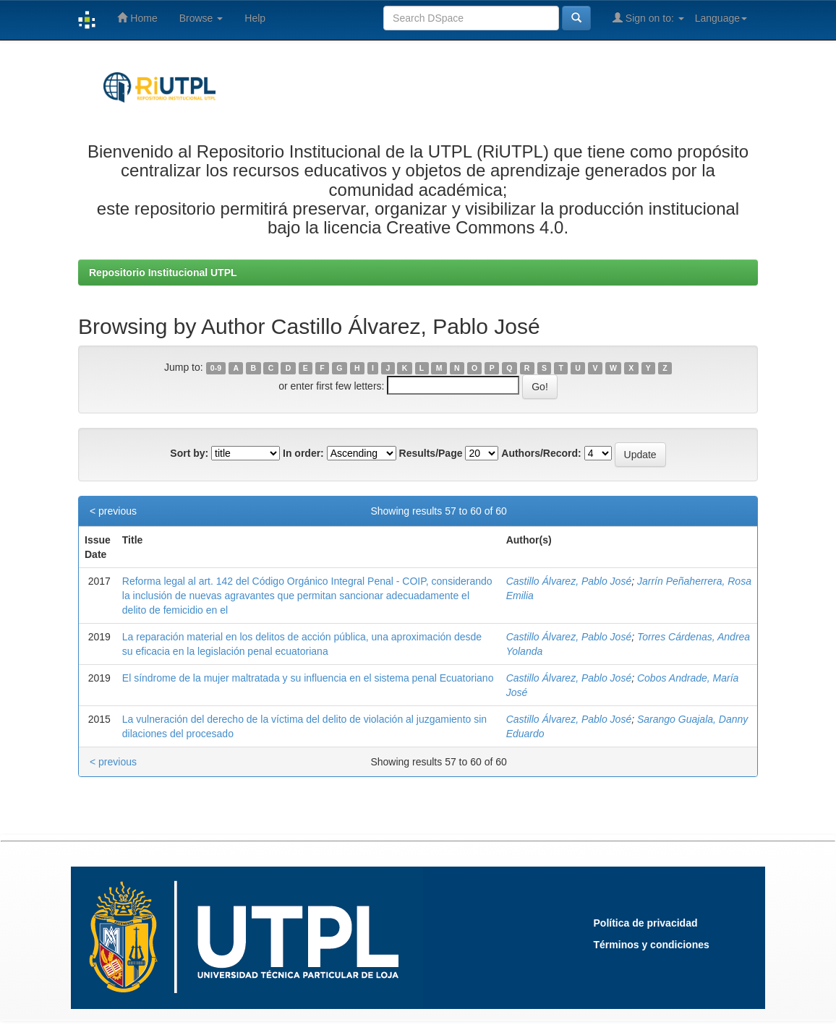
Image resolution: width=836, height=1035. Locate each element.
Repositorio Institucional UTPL (163, 272)
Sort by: (189, 453)
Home (137, 18)
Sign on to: (648, 18)
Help (254, 18)
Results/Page (431, 453)
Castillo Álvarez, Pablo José (569, 581)
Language (721, 18)
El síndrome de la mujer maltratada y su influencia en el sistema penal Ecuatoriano (308, 678)
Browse (201, 18)
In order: (303, 453)
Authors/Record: (541, 453)
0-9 (215, 368)
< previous (113, 511)
